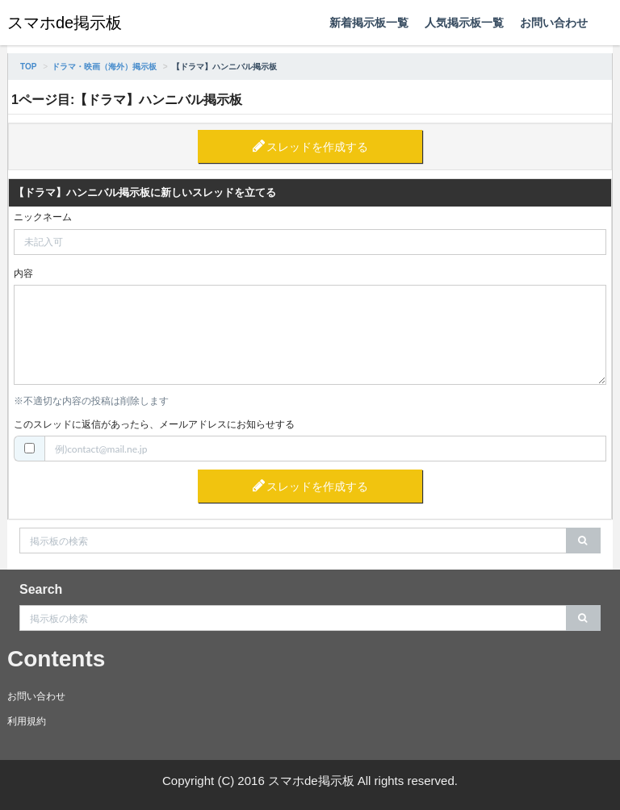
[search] (583, 540)
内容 (23, 273)
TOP (28, 66)
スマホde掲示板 (64, 22)
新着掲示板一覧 (368, 22)
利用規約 (26, 721)
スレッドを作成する (317, 146)
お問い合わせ (554, 22)
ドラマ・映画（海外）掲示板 (104, 66)
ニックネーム (43, 217)
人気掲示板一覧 (464, 22)
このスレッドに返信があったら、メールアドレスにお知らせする (154, 424)
